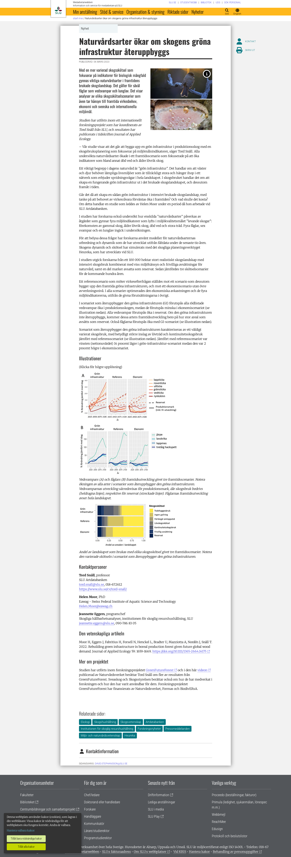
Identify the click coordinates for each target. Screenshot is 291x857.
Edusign (217, 829)
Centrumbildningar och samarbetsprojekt (47, 809)
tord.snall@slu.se (91, 584)
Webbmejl (218, 814)
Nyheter (197, 11)
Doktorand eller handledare (102, 802)
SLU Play (154, 816)
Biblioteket (27, 802)
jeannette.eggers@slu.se (96, 623)
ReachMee (219, 822)
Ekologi (85, 722)
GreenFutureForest (159, 670)
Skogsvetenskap (130, 722)
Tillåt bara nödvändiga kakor (26, 838)
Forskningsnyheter (149, 729)
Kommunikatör (94, 824)
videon (202, 670)
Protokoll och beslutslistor (229, 836)
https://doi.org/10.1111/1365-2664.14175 (179, 651)
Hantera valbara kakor (21, 830)
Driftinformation (158, 795)
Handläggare (92, 816)
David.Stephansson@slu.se (111, 763)
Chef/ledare (92, 795)
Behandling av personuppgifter (235, 852)
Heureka (129, 735)
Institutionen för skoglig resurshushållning (107, 729)
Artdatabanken (155, 722)
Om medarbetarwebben (82, 852)
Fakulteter (26, 795)
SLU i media (156, 809)
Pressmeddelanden (177, 729)
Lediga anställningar (161, 802)
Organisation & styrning (145, 11)
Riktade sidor (177, 11)
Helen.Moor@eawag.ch (95, 606)
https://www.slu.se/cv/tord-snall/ (103, 589)
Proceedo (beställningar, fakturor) (234, 795)
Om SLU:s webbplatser (150, 852)
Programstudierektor (98, 838)
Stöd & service (111, 11)
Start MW (78, 18)
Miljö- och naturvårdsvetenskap (100, 735)
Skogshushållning (105, 722)
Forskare (90, 809)
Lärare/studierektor (96, 831)
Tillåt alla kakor (26, 846)
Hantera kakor (199, 852)
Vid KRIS (179, 852)
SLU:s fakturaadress (116, 852)
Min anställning (85, 11)
